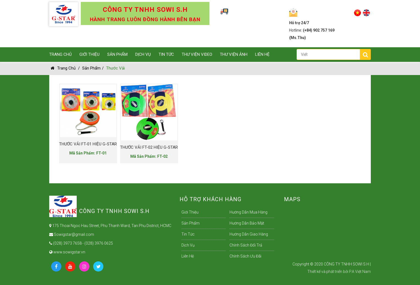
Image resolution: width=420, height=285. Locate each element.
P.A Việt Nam (360, 271)
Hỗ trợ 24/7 (299, 23)
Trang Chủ (60, 54)
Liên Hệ (262, 54)
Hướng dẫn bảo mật (247, 223)
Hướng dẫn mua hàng (248, 212)
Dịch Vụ (143, 54)
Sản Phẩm (117, 54)
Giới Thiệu (89, 54)
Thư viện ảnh (233, 54)
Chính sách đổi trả (246, 245)
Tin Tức (166, 54)
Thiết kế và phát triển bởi (327, 271)
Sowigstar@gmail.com (71, 234)
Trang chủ (63, 68)
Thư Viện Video (197, 54)
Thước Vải (115, 68)
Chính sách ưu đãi (245, 256)
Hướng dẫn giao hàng (249, 234)
